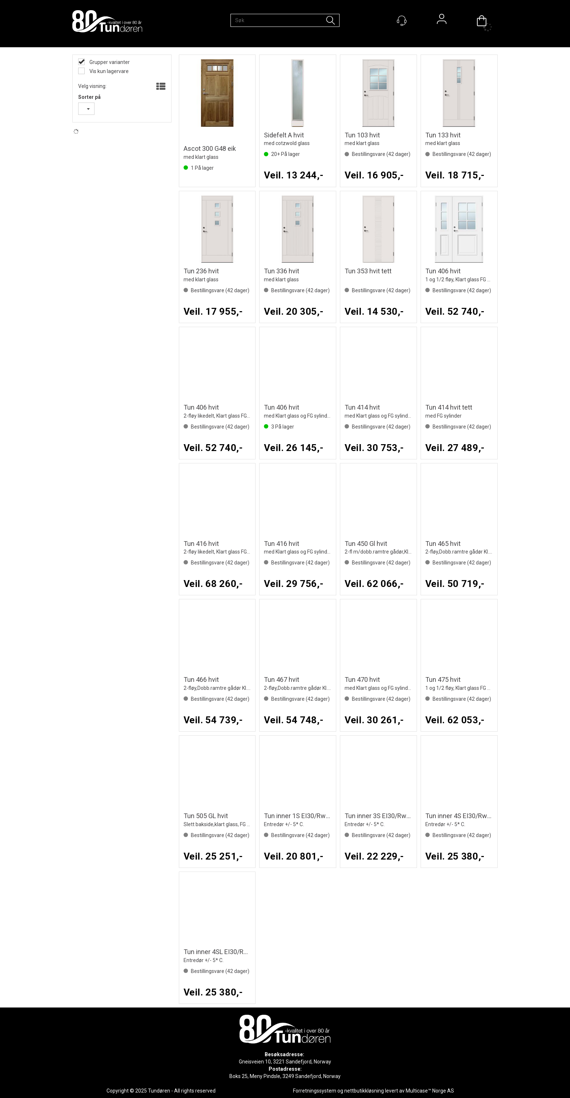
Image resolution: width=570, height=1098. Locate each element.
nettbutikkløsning (364, 1091)
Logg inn (442, 21)
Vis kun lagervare (108, 71)
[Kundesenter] (402, 21)
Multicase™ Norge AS (430, 1091)
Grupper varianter (109, 62)
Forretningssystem (314, 1091)
